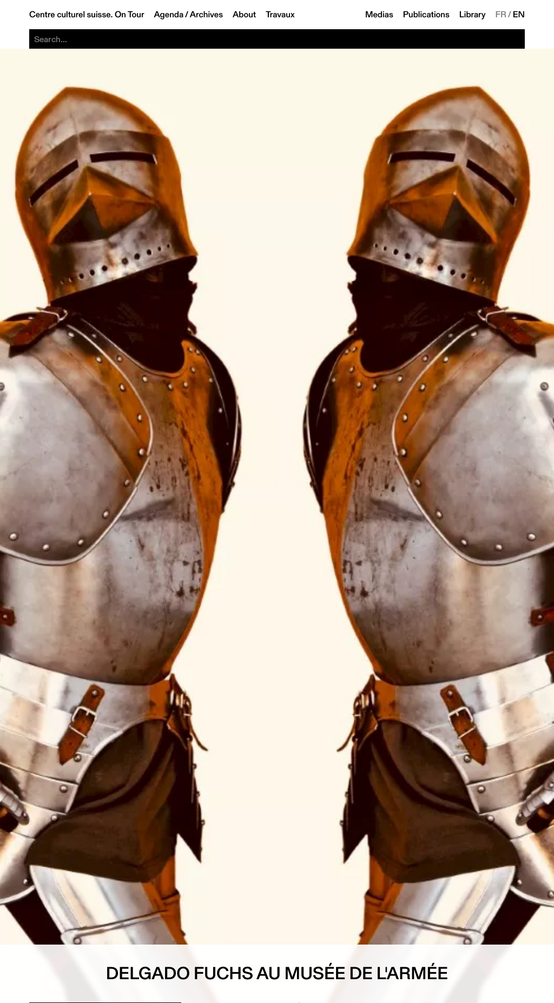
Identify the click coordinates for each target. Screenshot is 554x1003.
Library (472, 14)
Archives (206, 14)
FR (501, 14)
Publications (426, 14)
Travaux (280, 14)
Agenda (168, 14)
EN (519, 14)
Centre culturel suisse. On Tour (86, 14)
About (244, 14)
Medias (379, 14)
